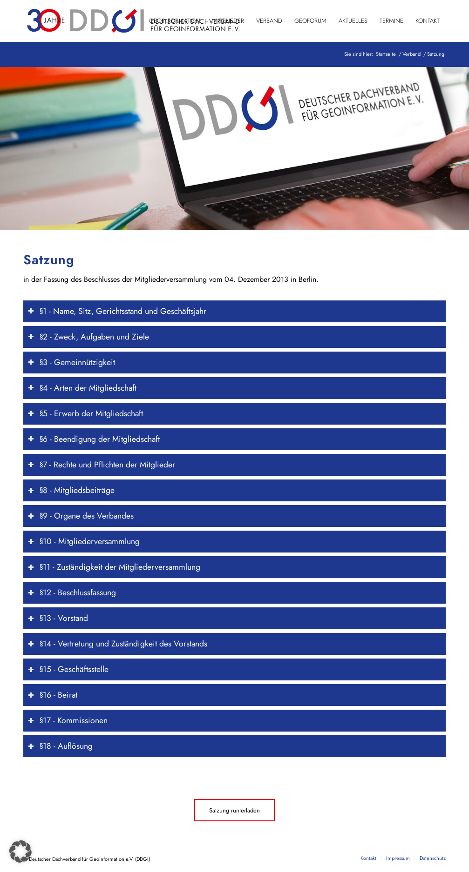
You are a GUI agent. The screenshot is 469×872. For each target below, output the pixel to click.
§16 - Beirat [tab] (52, 695)
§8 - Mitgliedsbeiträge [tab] (71, 490)
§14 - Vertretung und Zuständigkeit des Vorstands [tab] (117, 644)
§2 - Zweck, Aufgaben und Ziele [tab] (88, 337)
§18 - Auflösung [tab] (60, 746)
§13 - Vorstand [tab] (58, 618)
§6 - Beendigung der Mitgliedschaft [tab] (94, 439)
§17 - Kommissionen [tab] (68, 720)
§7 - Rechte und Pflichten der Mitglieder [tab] (101, 465)
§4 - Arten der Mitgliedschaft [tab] (82, 388)
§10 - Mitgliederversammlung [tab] (84, 541)
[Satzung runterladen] (234, 810)
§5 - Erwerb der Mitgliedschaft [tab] (85, 413)
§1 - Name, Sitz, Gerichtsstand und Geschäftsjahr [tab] (117, 311)
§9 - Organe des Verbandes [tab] (81, 516)
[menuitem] (174, 21)
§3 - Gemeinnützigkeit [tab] (71, 362)
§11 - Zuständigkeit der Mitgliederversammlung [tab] (114, 567)
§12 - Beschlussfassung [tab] (72, 592)
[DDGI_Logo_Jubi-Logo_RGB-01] (132, 21)
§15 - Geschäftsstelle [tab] (68, 669)
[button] (20, 851)
